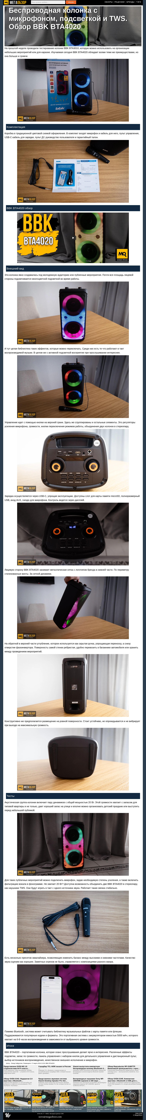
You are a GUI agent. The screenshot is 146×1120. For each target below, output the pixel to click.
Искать (71, 2)
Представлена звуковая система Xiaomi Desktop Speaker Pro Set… (52, 1080)
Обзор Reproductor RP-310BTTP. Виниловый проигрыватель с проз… (124, 1067)
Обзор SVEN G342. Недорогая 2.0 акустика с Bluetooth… (18, 1080)
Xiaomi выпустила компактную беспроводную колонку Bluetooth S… (89, 1067)
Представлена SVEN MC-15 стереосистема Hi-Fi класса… (16, 1067)
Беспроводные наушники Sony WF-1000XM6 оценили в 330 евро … (88, 1080)
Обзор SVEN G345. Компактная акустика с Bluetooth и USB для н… (123, 1080)
